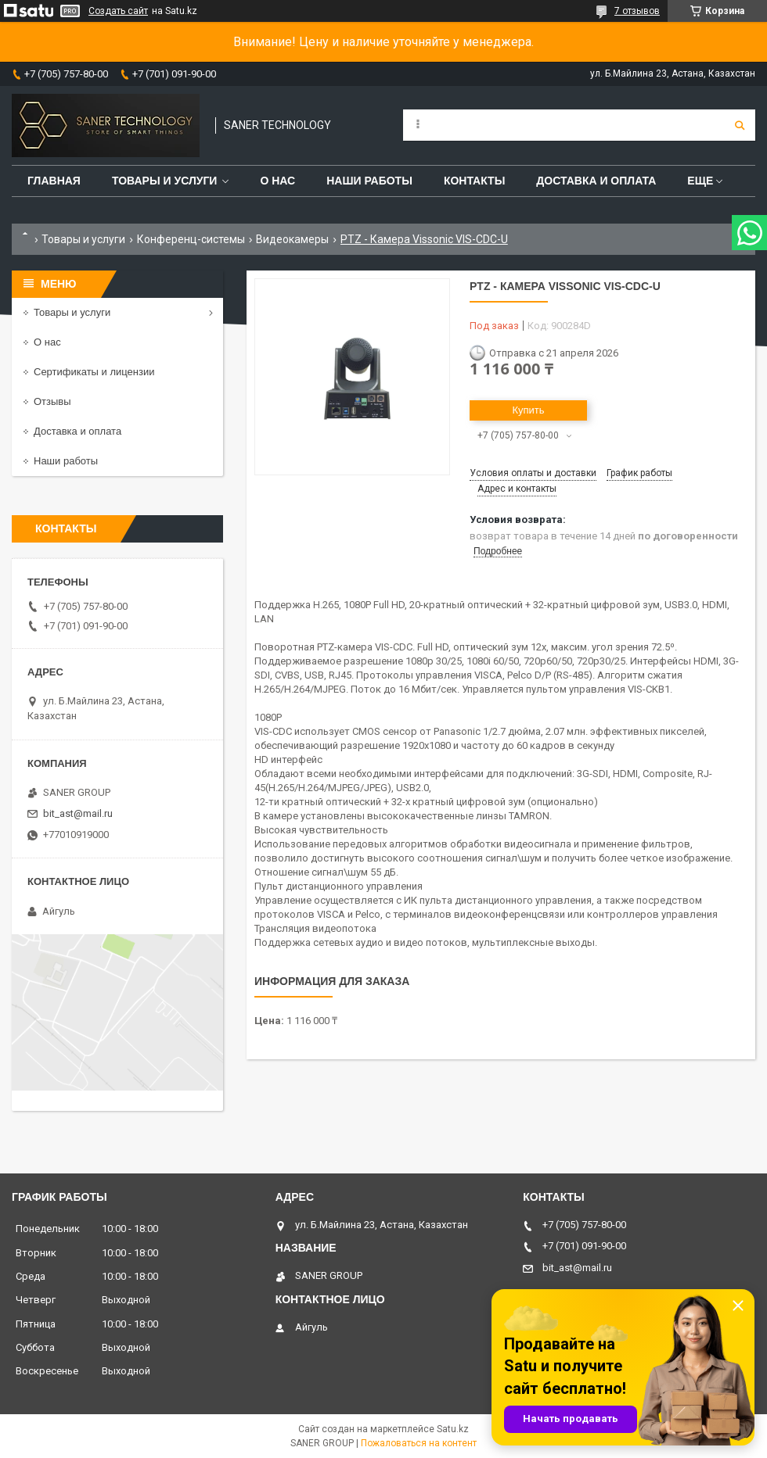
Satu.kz (453, 1429)
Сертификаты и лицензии (94, 372)
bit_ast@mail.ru (78, 813)
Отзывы (52, 401)
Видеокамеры (292, 239)
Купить (528, 410)
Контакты (474, 180)
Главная (54, 180)
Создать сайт (118, 10)
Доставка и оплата (596, 180)
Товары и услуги (165, 180)
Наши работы (369, 180)
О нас (277, 180)
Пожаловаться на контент (419, 1443)
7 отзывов (637, 10)
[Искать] (739, 125)
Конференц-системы (191, 239)
